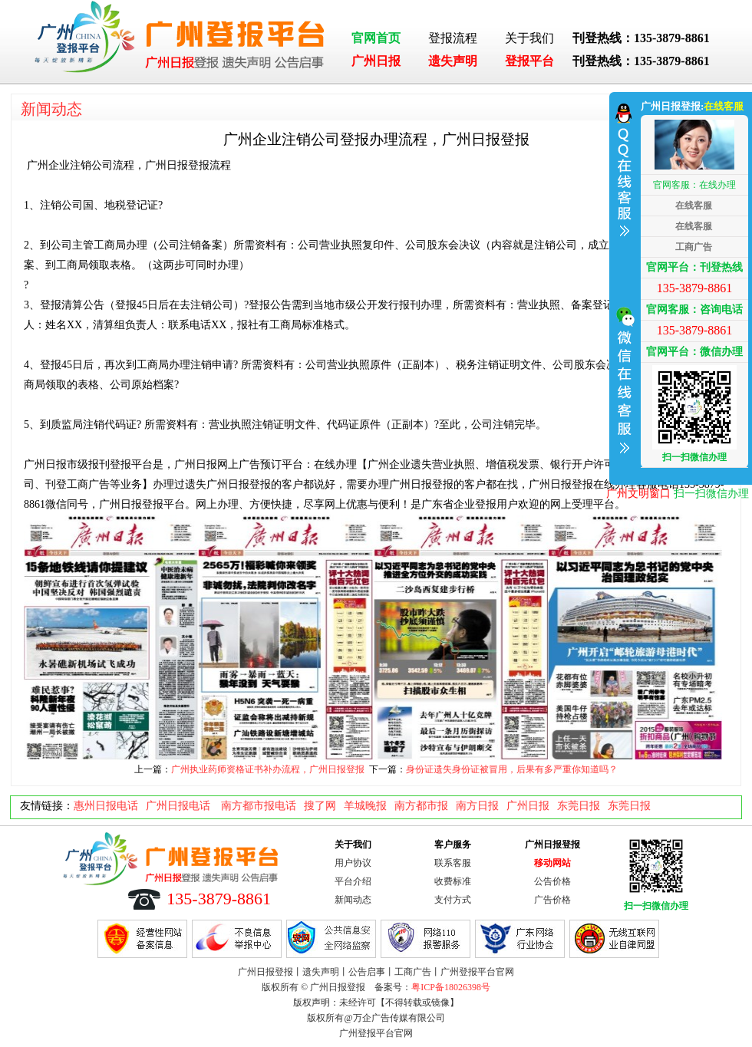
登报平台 (529, 60)
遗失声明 (452, 60)
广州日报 (376, 60)
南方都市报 (421, 806)
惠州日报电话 (106, 806)
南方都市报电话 (258, 806)
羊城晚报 (365, 806)
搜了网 (320, 806)
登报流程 (452, 37)
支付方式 (452, 899)
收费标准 (452, 881)
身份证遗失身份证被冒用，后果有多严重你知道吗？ (512, 769)
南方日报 (477, 806)
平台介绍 (353, 881)
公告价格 (552, 881)
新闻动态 (51, 108)
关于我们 (529, 37)
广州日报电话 (179, 806)
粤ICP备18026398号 (450, 987)
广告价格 (552, 899)
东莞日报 (578, 806)
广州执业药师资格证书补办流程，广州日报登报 (267, 769)
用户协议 (353, 863)
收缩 (623, 286)
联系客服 (452, 863)
